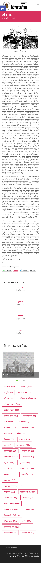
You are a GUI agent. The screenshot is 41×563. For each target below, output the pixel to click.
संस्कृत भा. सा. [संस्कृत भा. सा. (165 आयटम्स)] (11, 527)
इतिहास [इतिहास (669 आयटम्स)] (9, 398)
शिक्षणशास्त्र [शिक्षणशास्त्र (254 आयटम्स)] (10, 521)
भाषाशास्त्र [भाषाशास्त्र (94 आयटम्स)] (28, 456)
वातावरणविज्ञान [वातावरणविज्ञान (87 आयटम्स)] (11, 509)
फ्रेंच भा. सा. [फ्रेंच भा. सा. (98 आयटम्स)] (28, 451)
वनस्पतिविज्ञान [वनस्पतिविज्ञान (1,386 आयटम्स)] (11, 503)
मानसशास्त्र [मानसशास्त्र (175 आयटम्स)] (10, 480)
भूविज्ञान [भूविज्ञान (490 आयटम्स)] (25, 462)
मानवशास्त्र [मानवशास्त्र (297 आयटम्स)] (10, 474)
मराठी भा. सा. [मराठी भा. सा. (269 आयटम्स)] (27, 468)
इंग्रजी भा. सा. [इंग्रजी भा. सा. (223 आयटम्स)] (25, 392)
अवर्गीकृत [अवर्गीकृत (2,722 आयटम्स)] (26, 386)
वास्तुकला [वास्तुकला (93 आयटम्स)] (29, 509)
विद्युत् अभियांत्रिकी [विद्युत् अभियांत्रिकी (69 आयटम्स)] (12, 515)
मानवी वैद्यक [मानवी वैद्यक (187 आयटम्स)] (28, 474)
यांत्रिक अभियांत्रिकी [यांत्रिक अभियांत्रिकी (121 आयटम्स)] (13, 486)
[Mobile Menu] (38, 5)
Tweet (15, 270)
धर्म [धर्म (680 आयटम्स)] (7, 445)
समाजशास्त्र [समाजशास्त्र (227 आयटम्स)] (10, 532)
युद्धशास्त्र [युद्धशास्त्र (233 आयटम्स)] (9, 492)
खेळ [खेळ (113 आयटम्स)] (8, 433)
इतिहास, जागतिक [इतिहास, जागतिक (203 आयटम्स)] (28, 398)
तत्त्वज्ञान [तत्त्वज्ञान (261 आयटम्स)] (24, 439)
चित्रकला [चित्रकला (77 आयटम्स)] (9, 439)
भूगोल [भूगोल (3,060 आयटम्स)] (9, 462)
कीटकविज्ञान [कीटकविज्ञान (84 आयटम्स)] (25, 421)
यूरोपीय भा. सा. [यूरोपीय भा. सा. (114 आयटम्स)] (27, 492)
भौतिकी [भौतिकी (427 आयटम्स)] (9, 468)
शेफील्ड (5, 374)
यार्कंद (20, 330)
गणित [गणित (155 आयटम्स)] (21, 433)
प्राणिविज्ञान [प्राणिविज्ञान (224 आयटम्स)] (10, 451)
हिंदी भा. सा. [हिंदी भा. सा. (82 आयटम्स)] (28, 532)
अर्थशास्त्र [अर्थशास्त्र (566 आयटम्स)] (9, 386)
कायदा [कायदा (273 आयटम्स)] (8, 421)
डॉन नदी (13, 18)
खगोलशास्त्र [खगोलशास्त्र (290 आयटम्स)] (28, 427)
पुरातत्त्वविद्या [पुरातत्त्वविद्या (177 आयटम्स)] (23, 445)
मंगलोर (20, 316)
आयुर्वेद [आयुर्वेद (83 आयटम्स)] (8, 392)
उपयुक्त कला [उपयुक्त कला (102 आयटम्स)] (11, 415)
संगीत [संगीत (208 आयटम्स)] (26, 521)
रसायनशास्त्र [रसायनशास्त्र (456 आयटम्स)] (10, 497)
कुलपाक (20, 301)
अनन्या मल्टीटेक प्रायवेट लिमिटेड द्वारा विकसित (24, 556)
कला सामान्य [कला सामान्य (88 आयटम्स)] (29, 415)
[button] (3, 8)
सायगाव (20, 287)
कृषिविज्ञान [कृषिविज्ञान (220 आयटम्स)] (10, 427)
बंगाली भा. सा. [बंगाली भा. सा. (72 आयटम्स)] (10, 456)
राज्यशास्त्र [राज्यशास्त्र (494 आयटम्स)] (28, 497)
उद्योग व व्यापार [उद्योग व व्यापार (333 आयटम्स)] (11, 410)
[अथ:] (2, 18)
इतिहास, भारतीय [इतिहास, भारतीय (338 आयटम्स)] (12, 404)
